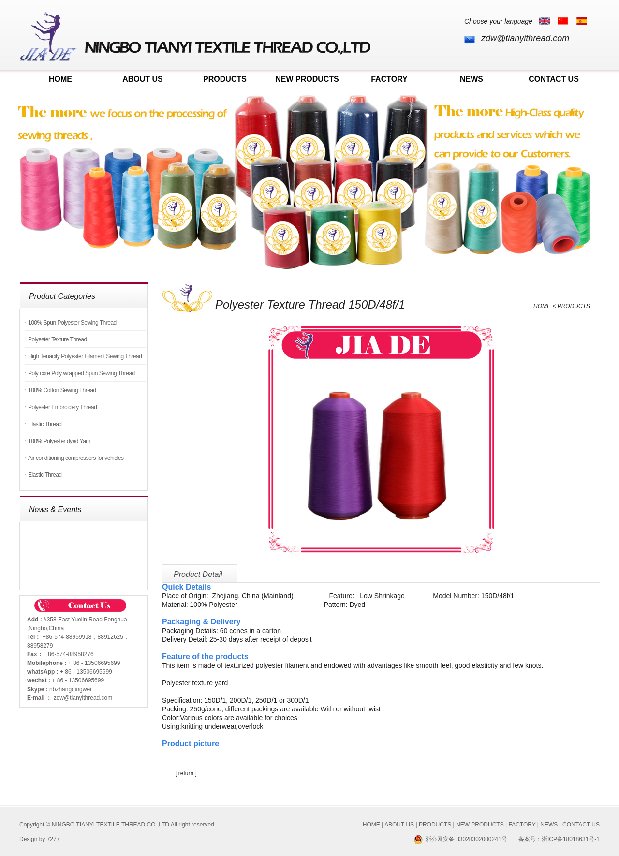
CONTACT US (554, 79)
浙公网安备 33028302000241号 (460, 839)
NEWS (471, 79)
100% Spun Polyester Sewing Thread (72, 322)
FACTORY (389, 79)
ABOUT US (142, 79)
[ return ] (186, 773)
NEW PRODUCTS (307, 79)
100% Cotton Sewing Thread (62, 390)
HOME (60, 79)
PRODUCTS (225, 79)
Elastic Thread (44, 424)
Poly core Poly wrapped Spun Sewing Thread (81, 373)
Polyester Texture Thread (57, 339)
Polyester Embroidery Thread (62, 407)
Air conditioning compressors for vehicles (76, 458)
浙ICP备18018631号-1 (571, 839)
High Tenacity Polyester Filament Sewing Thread (85, 356)
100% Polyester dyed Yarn (59, 441)
